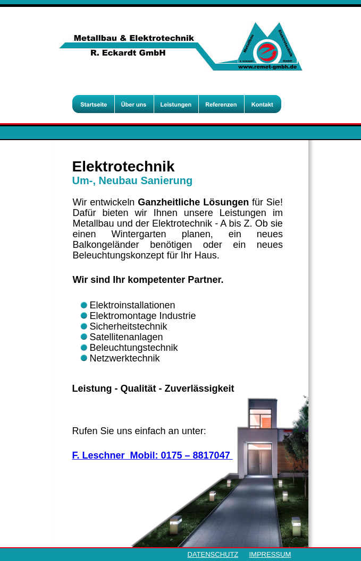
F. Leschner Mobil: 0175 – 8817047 (152, 455)
